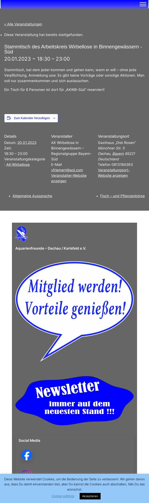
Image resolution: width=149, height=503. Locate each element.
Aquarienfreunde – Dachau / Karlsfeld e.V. (50, 248)
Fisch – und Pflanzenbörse (122, 196)
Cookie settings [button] (63, 496)
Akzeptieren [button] (90, 496)
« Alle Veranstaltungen (23, 24)
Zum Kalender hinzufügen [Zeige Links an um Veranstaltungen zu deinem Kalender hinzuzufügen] (32, 118)
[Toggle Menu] (143, 4)
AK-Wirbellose (18, 164)
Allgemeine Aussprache (32, 196)
